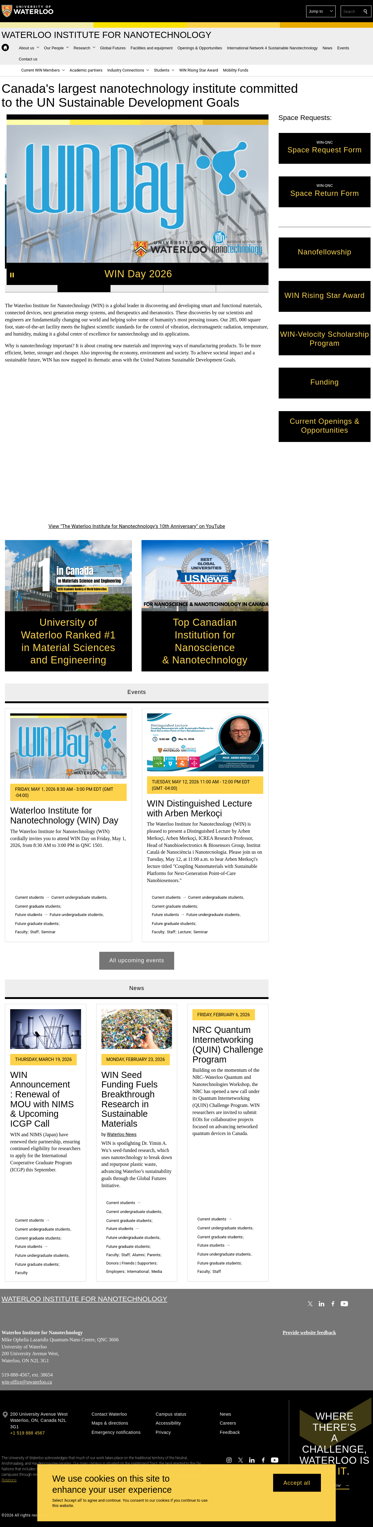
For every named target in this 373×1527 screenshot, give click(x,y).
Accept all (297, 1483)
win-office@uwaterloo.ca (27, 1381)
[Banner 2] (83, 288)
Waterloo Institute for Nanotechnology (84, 1299)
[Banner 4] (189, 288)
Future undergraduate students (76, 915)
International (138, 1271)
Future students (28, 915)
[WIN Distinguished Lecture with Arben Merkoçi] (205, 742)
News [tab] (136, 988)
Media (156, 1271)
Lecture (184, 932)
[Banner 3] (136, 288)
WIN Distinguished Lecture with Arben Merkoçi (199, 808)
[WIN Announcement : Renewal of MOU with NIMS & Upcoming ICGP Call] (45, 1029)
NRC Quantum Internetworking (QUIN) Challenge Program (227, 1044)
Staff (34, 932)
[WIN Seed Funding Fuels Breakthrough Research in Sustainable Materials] (136, 1029)
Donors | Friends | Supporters (131, 1263)
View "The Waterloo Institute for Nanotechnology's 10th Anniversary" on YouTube (136, 526)
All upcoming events (136, 960)
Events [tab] (136, 692)
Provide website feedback (309, 1332)
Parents (153, 1255)
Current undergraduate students (78, 897)
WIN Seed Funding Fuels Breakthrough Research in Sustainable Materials (129, 1099)
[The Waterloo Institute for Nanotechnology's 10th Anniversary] (136, 447)
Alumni (138, 1255)
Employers (115, 1271)
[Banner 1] (31, 288)
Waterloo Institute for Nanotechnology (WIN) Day (64, 816)
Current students (29, 897)
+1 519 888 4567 (27, 1432)
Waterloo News (121, 1134)
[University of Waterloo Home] (28, 11)
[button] (320, 11)
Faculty (21, 932)
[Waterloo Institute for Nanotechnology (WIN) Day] (68, 746)
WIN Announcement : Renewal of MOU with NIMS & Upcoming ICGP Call (42, 1099)
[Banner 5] (241, 288)
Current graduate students (37, 906)
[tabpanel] (136, 836)
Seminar (48, 932)
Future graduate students (37, 924)
